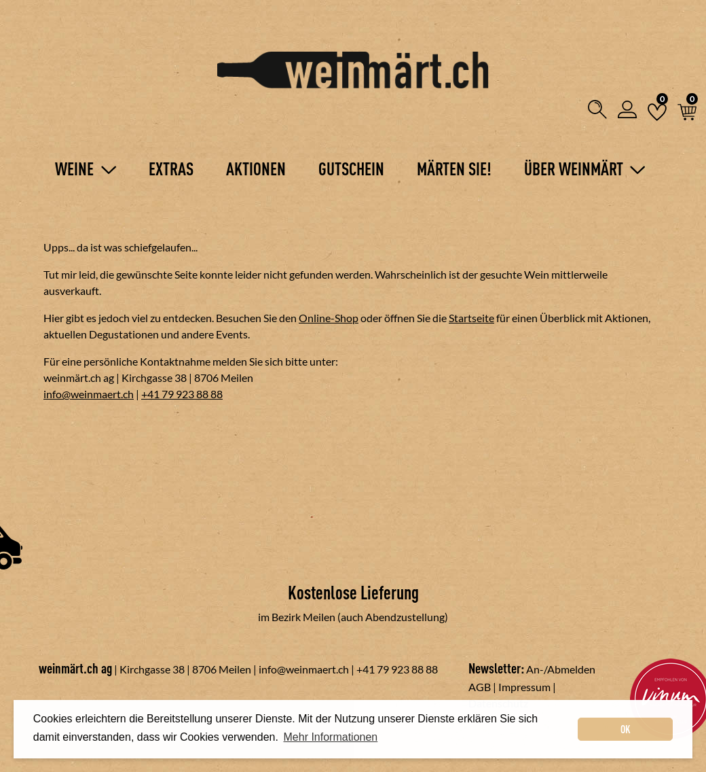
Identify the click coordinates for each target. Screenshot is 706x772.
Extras (171, 168)
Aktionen (256, 168)
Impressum (524, 686)
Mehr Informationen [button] (331, 737)
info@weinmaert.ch (88, 393)
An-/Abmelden (560, 669)
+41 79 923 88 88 (182, 393)
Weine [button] (85, 168)
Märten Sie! (454, 168)
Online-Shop (328, 317)
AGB (479, 686)
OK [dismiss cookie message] (625, 729)
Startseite (471, 317)
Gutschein (351, 168)
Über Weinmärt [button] (585, 168)
